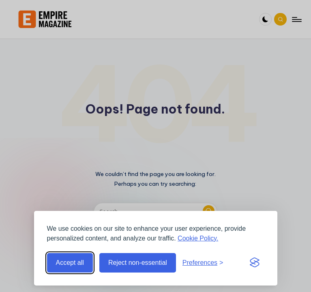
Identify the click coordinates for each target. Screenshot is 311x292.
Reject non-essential (137, 262)
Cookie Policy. (198, 238)
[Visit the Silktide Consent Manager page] (254, 263)
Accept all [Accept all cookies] (70, 262)
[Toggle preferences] (202, 263)
